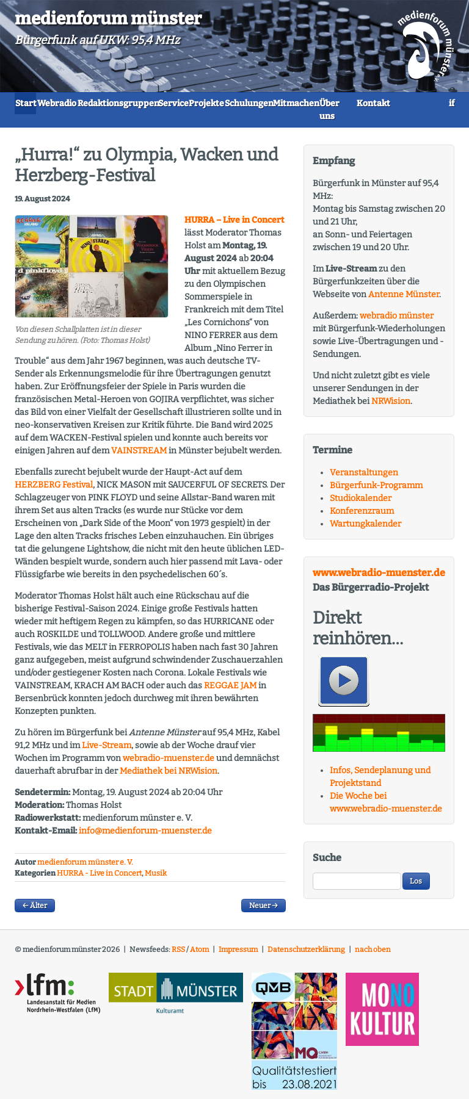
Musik (156, 878)
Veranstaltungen (364, 477)
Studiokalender (360, 503)
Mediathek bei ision (168, 776)
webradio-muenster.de (168, 763)
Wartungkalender (365, 529)
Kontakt (163, 122)
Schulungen (354, 102)
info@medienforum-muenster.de (145, 836)
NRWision (390, 406)
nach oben (373, 955)
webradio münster (397, 320)
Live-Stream (106, 750)
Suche (327, 863)
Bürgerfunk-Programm (376, 490)
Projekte (293, 102)
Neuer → (263, 911)
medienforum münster (108, 19)
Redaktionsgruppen (165, 102)
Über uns (108, 122)
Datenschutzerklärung (306, 955)
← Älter (35, 911)
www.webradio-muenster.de (379, 577)
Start (35, 102)
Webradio (84, 102)
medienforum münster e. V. (85, 867)
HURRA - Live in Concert (99, 878)
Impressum (238, 955)
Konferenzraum (362, 516)
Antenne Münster (403, 299)
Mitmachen (47, 122)
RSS (178, 955)
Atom (199, 955)
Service (240, 102)
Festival (54, 490)
